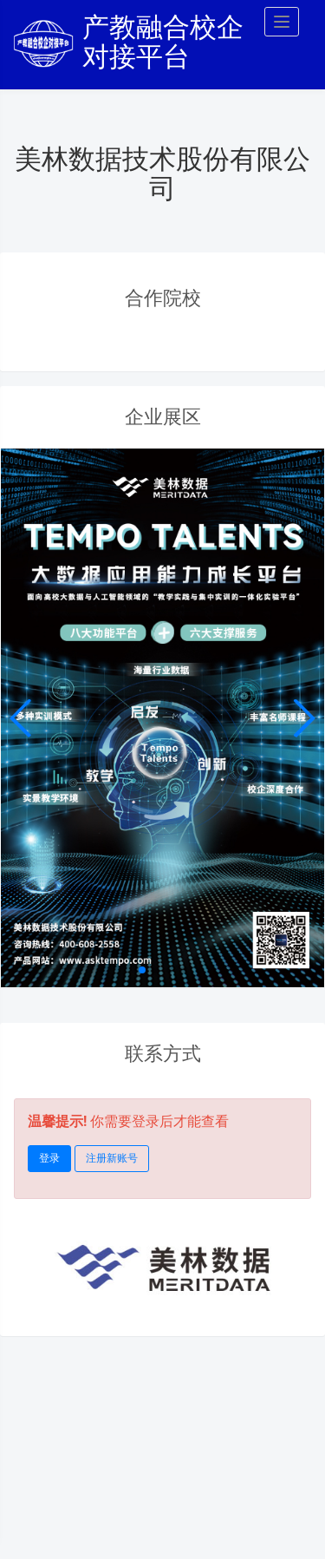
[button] (303, 718)
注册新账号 (112, 1158)
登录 (49, 1158)
